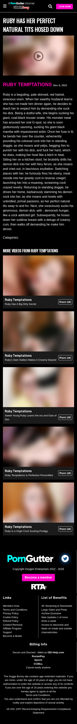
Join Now (65, 6)
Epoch (38, 659)
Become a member (38, 577)
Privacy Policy (11, 613)
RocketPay (38, 656)
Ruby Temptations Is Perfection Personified (29, 475)
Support (7, 632)
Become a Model (12, 636)
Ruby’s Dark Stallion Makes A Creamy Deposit (30, 359)
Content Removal (12, 624)
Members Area (11, 605)
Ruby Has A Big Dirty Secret (20, 304)
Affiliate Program (12, 628)
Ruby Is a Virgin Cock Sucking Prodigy (26, 531)
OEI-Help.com (56, 652)
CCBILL (38, 663)
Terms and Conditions (15, 609)
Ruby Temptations (27, 84)
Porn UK (65, 302)
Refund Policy (10, 620)
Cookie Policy (10, 617)
